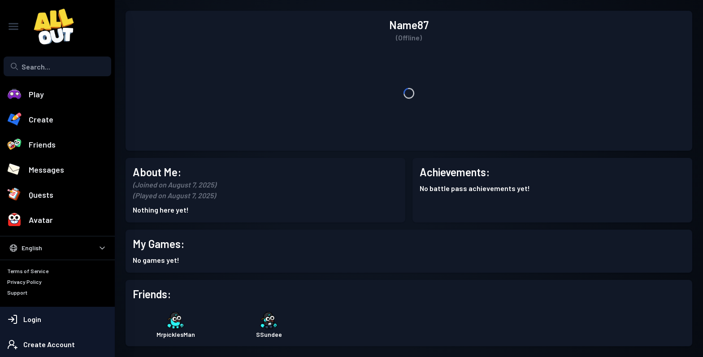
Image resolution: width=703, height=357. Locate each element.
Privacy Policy (24, 282)
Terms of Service (27, 271)
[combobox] (57, 66)
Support (17, 292)
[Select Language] (57, 248)
